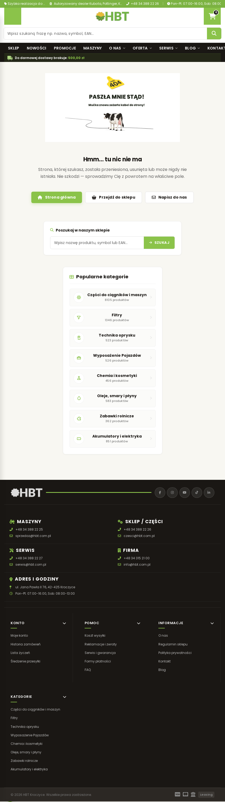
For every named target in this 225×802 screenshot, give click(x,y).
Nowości (36, 48)
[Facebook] (157, 492)
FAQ (88, 670)
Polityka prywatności (175, 653)
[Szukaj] (214, 33)
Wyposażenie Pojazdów (30, 735)
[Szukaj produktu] (105, 33)
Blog (192, 48)
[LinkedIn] (208, 492)
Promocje (65, 48)
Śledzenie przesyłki (25, 662)
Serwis (168, 48)
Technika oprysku (25, 727)
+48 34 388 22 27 (29, 558)
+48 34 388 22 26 (142, 4)
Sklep (13, 48)
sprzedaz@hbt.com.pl (33, 536)
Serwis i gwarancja (100, 653)
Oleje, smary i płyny (26, 752)
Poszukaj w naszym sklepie (80, 230)
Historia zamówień (26, 644)
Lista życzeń (20, 653)
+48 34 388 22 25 (29, 530)
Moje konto (19, 636)
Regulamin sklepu (173, 644)
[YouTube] (183, 492)
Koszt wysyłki (95, 636)
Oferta (142, 48)
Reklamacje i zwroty (101, 644)
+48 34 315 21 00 (137, 558)
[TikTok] (196, 492)
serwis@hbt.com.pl (30, 565)
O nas (117, 48)
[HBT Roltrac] (112, 16)
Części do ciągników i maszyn (35, 710)
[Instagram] (170, 492)
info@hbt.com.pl (137, 565)
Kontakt (164, 662)
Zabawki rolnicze (24, 761)
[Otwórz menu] (12, 16)
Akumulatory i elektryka (29, 769)
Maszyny (92, 48)
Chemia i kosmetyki (26, 744)
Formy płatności (98, 662)
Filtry (14, 718)
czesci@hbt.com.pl (139, 536)
